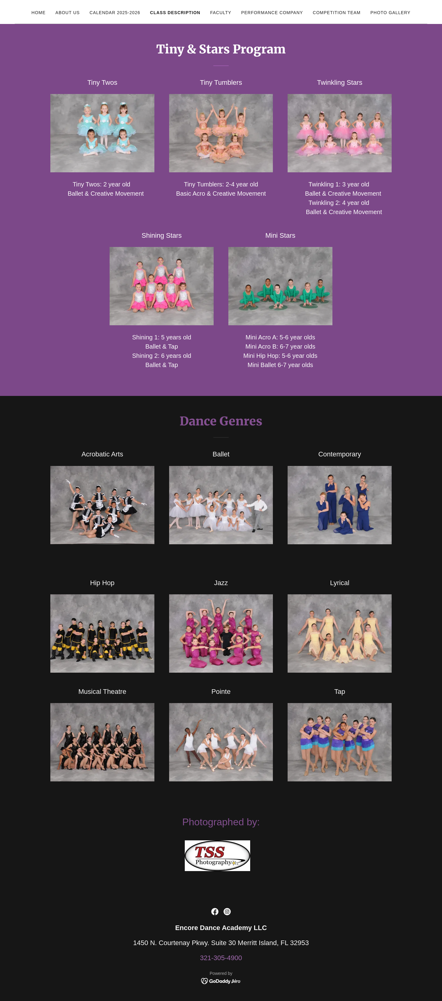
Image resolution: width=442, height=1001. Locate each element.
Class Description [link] (175, 12)
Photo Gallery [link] (390, 12)
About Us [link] (68, 12)
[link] (215, 911)
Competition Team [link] (337, 12)
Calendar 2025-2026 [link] (115, 12)
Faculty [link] (220, 12)
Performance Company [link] (272, 12)
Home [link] (39, 12)
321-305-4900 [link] (221, 958)
